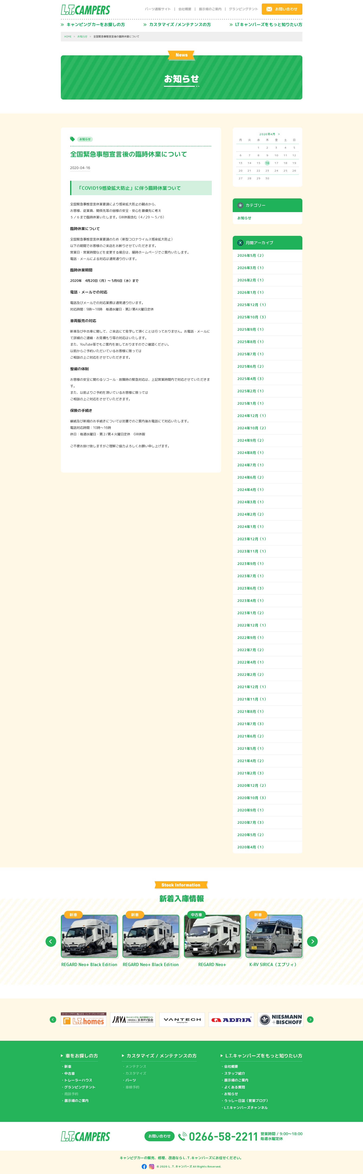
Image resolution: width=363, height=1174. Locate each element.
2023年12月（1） (252, 539)
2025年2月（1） (251, 391)
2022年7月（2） (251, 649)
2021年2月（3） (251, 773)
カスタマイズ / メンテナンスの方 (162, 1055)
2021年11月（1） (252, 699)
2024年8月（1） (251, 452)
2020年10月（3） (252, 797)
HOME (68, 36)
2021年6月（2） (251, 736)
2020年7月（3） (251, 822)
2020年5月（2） (251, 834)
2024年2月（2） (251, 514)
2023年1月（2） (251, 612)
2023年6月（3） (251, 588)
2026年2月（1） (251, 280)
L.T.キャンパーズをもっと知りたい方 (263, 1055)
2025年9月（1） (251, 329)
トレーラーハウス (78, 1080)
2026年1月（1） (251, 292)
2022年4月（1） (251, 662)
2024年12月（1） (252, 415)
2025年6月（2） (251, 366)
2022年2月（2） (251, 674)
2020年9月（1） (251, 810)
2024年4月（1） (251, 489)
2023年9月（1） (251, 563)
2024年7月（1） (251, 465)
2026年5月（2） (251, 255)
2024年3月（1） (251, 502)
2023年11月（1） (252, 551)
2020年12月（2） (252, 785)
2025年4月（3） (251, 378)
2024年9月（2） (251, 440)
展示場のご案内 (210, 9)
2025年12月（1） (252, 304)
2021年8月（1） (251, 711)
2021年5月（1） (251, 748)
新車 (67, 1066)
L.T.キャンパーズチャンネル (246, 1107)
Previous (51, 941)
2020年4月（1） (251, 847)
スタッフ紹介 (234, 1073)
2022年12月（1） (252, 625)
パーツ (130, 1080)
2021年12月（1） (252, 686)
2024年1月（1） (251, 526)
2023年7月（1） (251, 576)
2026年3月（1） (251, 267)
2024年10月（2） (252, 428)
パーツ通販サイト (158, 9)
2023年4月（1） (251, 600)
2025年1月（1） (251, 403)
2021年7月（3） (251, 723)
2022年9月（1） (251, 637)
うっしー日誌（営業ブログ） (246, 1100)
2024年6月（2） (251, 477)
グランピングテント (243, 9)
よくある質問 (234, 1087)
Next (312, 941)
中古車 (69, 1073)
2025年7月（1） (251, 354)
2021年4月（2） (251, 760)
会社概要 (184, 9)
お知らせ (82, 36)
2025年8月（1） (251, 341)
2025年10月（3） (252, 317)
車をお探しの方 (81, 1055)
